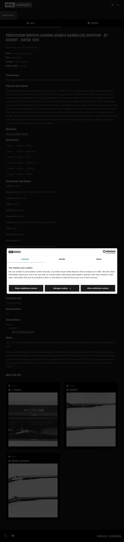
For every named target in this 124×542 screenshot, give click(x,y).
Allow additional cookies (98, 288)
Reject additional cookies (26, 288)
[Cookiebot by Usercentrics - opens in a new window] (104, 252)
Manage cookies (62, 288)
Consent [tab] (25, 259)
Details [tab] (62, 259)
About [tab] (99, 259)
